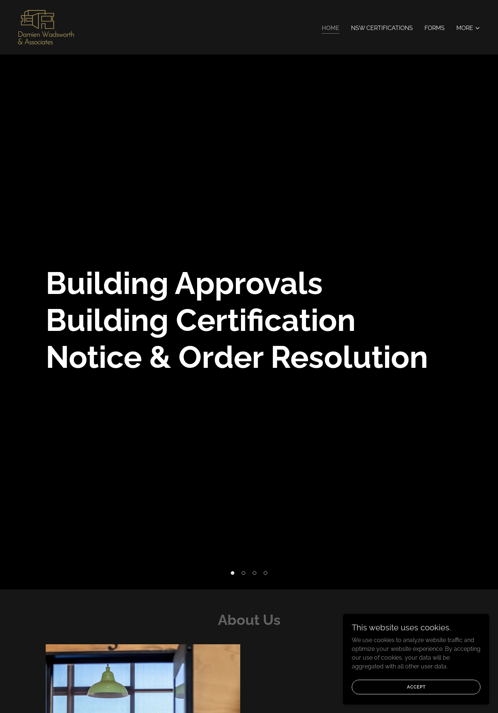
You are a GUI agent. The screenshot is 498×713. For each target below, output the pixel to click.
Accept (416, 686)
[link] (46, 26)
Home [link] (330, 27)
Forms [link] (435, 27)
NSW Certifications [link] (382, 27)
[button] (468, 28)
